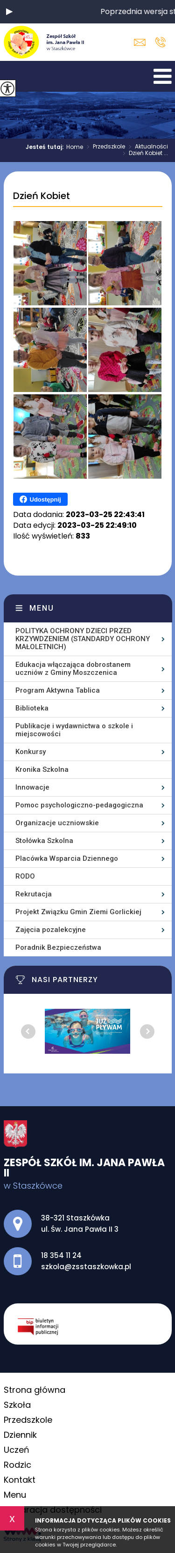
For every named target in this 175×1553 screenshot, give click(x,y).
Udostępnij (40, 499)
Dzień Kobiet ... (143, 153)
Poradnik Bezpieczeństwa (58, 947)
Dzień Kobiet (41, 196)
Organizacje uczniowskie (57, 823)
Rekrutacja (33, 894)
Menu (41, 608)
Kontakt (19, 1480)
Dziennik (20, 1435)
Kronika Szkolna (42, 769)
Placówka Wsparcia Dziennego (66, 858)
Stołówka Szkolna (44, 840)
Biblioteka (32, 708)
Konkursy (30, 751)
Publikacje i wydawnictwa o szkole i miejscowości (74, 730)
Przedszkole (104, 147)
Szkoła (17, 1405)
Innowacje (32, 787)
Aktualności (146, 147)
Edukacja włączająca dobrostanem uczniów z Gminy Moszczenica (73, 668)
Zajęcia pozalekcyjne (50, 929)
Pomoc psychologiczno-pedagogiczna (79, 805)
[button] (9, 11)
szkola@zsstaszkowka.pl (140, 42)
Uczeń (16, 1450)
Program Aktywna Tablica (57, 690)
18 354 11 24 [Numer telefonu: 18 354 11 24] (61, 1255)
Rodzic (17, 1465)
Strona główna (34, 1390)
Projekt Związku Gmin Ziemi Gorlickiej (78, 912)
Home (74, 147)
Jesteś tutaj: (46, 147)
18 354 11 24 (160, 42)
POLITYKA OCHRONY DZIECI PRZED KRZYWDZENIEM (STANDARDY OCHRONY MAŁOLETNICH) (82, 639)
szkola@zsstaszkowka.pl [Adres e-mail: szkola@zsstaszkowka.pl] (86, 1267)
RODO (25, 876)
